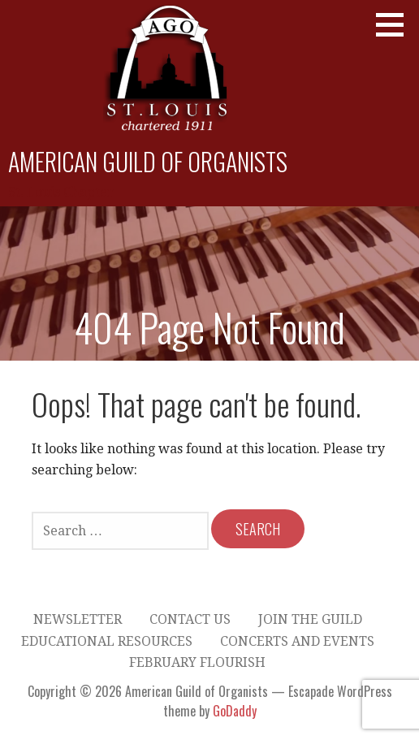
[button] (395, 24)
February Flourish (197, 662)
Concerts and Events (297, 641)
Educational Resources (106, 641)
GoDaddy (235, 711)
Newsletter (77, 619)
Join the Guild (310, 619)
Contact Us (190, 619)
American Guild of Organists (147, 161)
